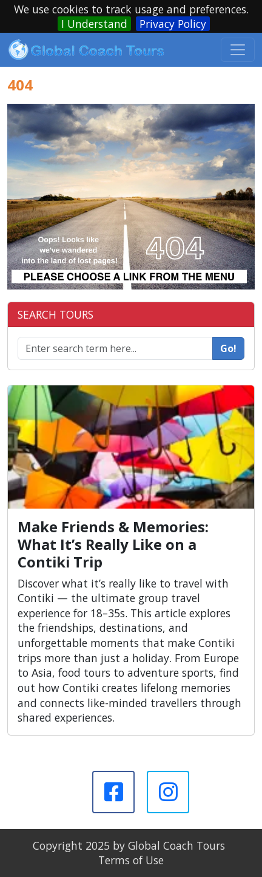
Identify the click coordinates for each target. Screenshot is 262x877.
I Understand (94, 23)
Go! (228, 348)
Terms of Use (131, 860)
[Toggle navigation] (238, 50)
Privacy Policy (172, 23)
